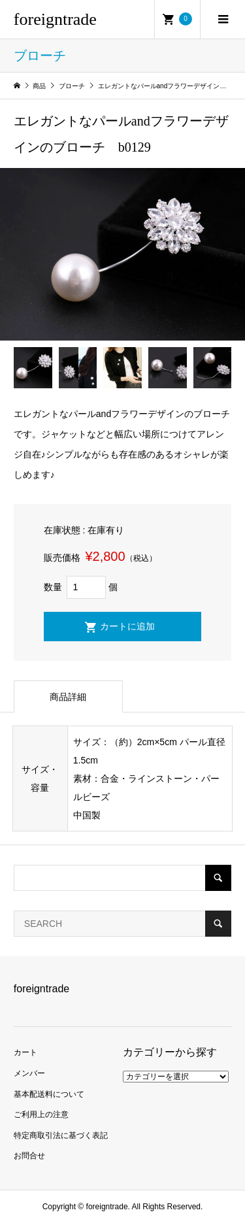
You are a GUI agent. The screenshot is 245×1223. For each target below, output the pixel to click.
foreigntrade (55, 19)
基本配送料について (49, 1094)
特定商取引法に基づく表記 (61, 1135)
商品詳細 (68, 697)
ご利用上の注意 (41, 1114)
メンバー (29, 1073)
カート (25, 1052)
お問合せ (29, 1155)
